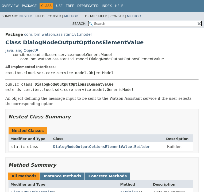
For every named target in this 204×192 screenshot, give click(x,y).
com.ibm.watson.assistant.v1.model (57, 34)
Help (119, 6)
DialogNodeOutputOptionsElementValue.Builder (101, 147)
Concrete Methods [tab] (107, 176)
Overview (10, 6)
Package (29, 6)
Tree (70, 6)
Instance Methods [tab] (62, 176)
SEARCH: (79, 24)
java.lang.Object (20, 50)
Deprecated (88, 6)
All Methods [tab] (23, 176)
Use (59, 6)
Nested (25, 16)
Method (71, 16)
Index (107, 6)
